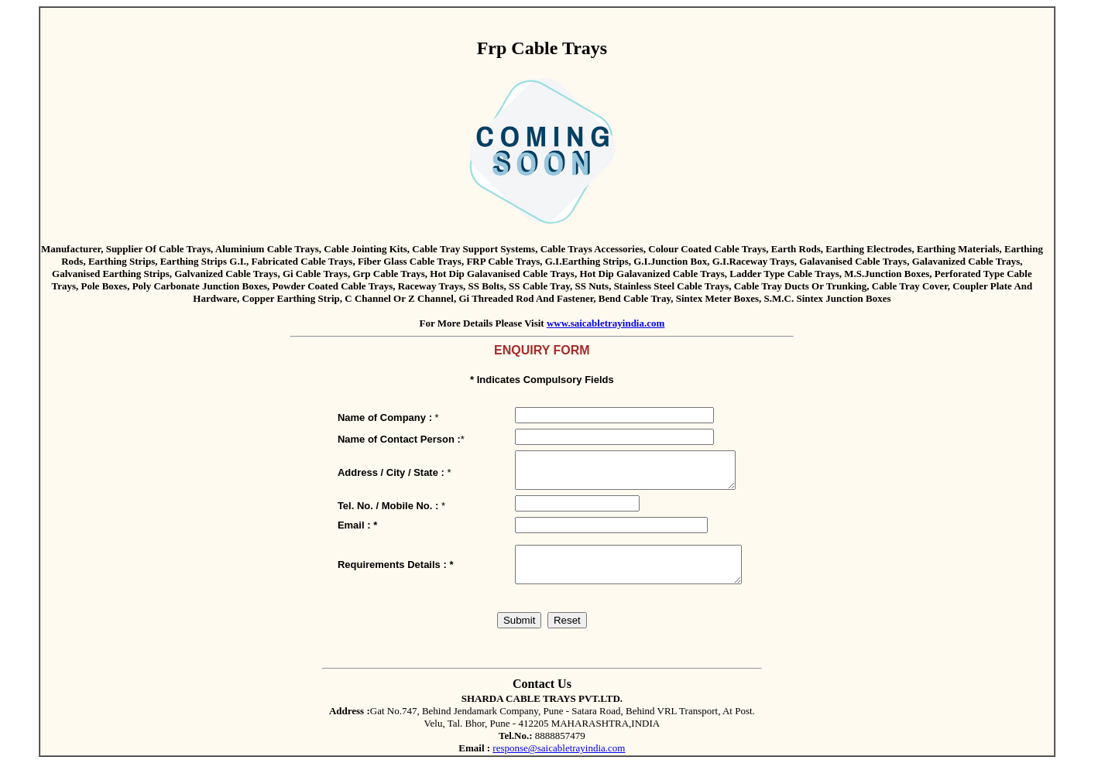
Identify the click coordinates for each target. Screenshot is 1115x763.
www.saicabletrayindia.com (605, 323)
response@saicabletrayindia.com (558, 748)
